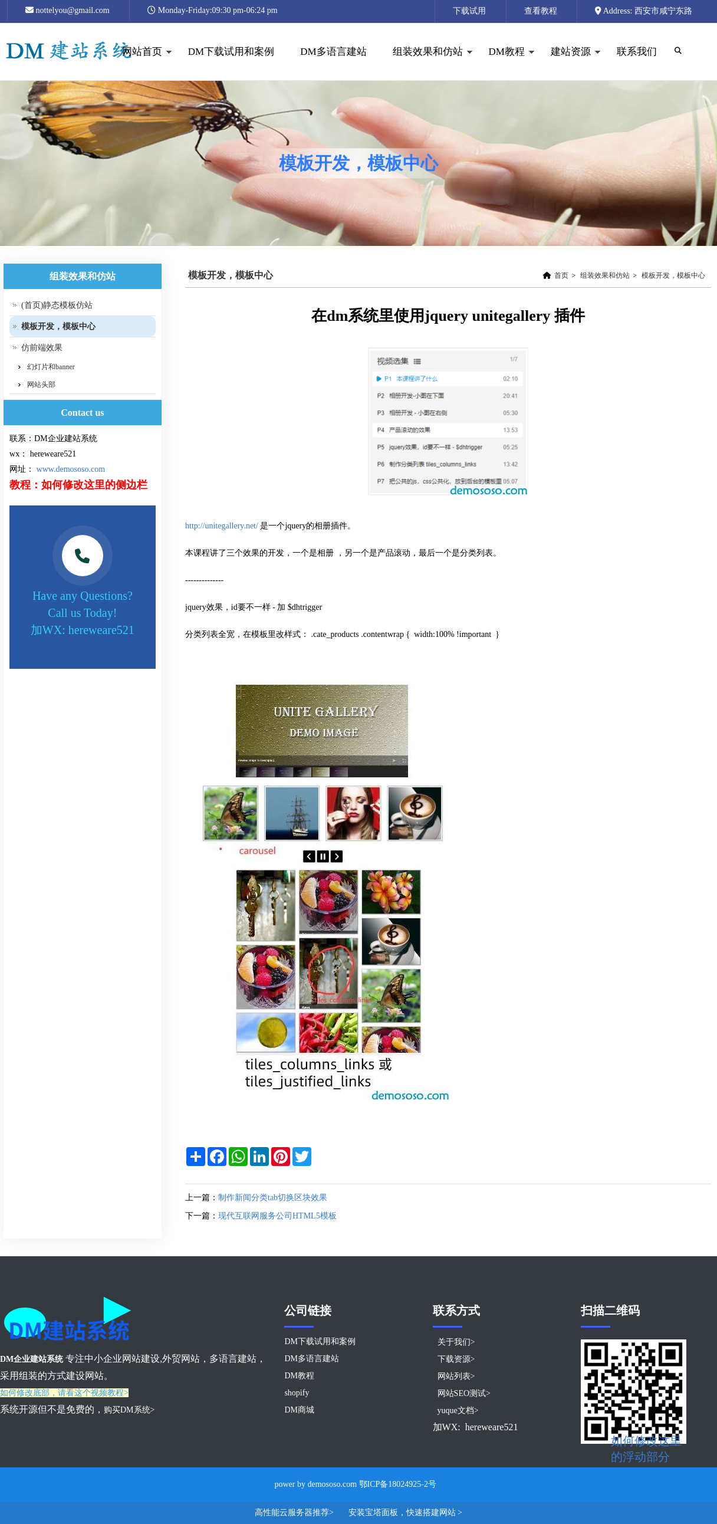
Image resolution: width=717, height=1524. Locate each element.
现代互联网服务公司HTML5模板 (277, 1215)
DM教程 (505, 63)
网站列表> (456, 1376)
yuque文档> (458, 1410)
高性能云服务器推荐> (295, 1512)
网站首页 (140, 63)
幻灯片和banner (51, 367)
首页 (561, 275)
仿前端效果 (42, 347)
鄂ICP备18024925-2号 (397, 1484)
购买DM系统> (129, 1409)
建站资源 (569, 63)
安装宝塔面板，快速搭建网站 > (405, 1512)
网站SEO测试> (464, 1393)
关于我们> (456, 1342)
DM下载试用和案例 (231, 51)
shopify (296, 1392)
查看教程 (540, 10)
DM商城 (299, 1409)
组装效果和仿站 (426, 63)
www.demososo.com (71, 469)
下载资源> (456, 1359)
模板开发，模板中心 (673, 275)
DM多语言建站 (333, 51)
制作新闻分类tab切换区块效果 (272, 1197)
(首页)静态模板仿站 (57, 305)
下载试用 (469, 10)
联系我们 (637, 51)
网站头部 (41, 384)
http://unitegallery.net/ (221, 525)
